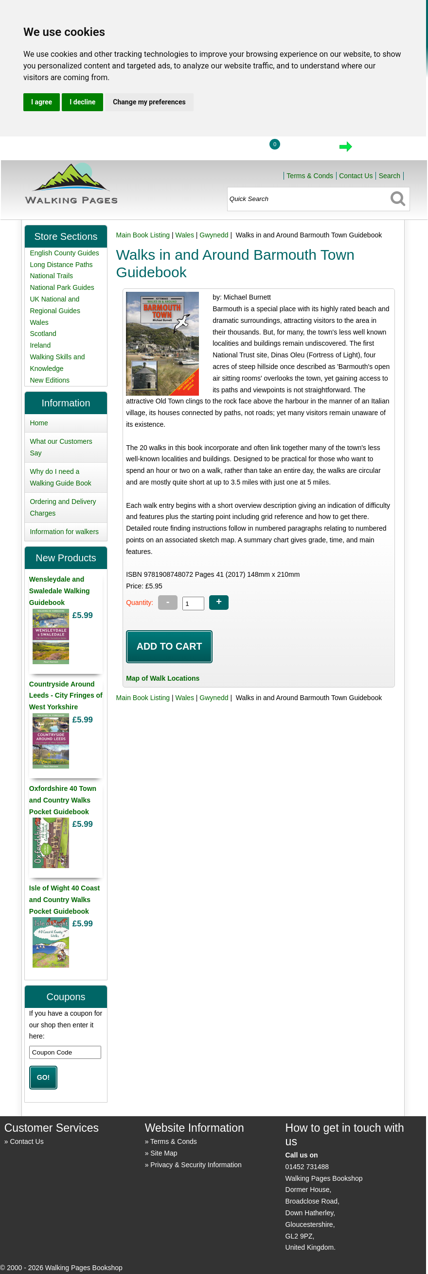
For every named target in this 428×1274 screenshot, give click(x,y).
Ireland (40, 345)
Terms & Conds (309, 176)
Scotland (43, 333)
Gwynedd (213, 235)
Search (389, 176)
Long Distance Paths (61, 264)
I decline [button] (82, 102)
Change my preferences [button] (149, 102)
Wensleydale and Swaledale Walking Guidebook (59, 590)
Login (237, 149)
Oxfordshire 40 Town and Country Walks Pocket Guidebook (62, 800)
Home (192, 149)
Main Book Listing (143, 235)
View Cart (305, 149)
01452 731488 (307, 1167)
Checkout (378, 149)
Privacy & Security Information (196, 1165)
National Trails (51, 276)
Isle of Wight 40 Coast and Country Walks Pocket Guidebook (64, 899)
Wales (185, 235)
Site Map (163, 1153)
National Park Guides (62, 287)
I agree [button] (41, 102)
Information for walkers (64, 532)
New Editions (50, 380)
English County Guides (64, 253)
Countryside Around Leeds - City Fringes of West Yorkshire (66, 695)
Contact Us (356, 176)
